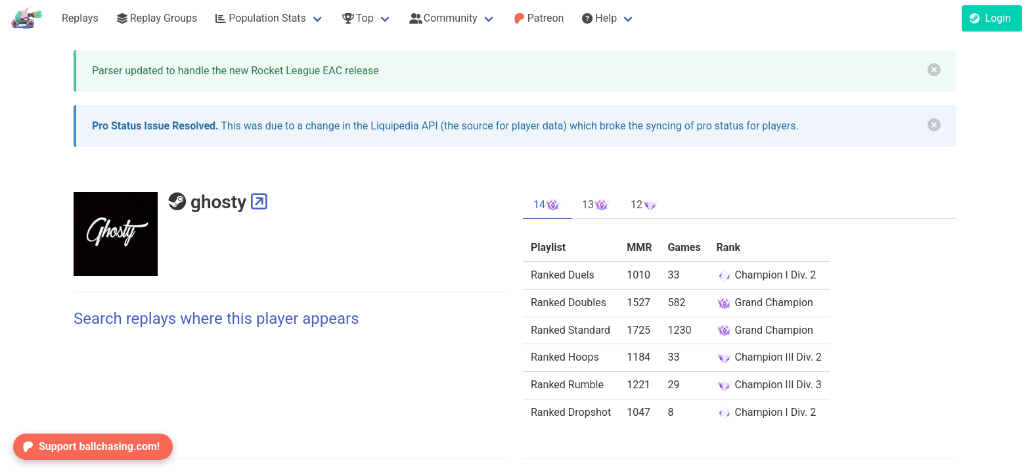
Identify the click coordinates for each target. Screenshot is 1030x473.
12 (644, 205)
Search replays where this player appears (216, 318)
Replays (80, 18)
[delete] (934, 69)
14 (547, 205)
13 (596, 205)
